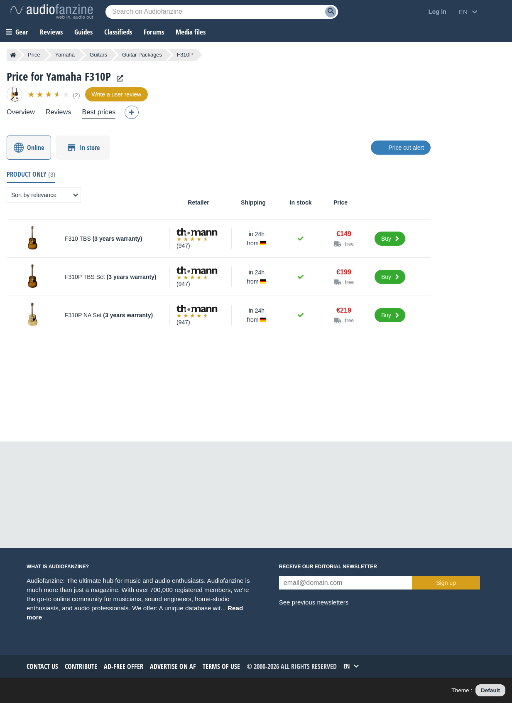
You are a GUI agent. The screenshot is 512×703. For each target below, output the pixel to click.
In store (90, 147)
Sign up (446, 583)
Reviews (51, 32)
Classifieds (118, 32)
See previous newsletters (314, 602)
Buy (386, 238)
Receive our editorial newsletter (328, 567)
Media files (191, 32)
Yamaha (65, 55)
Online (35, 147)
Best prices (99, 112)
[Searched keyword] (221, 12)
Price (34, 55)
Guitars (98, 55)
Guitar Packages (142, 55)
